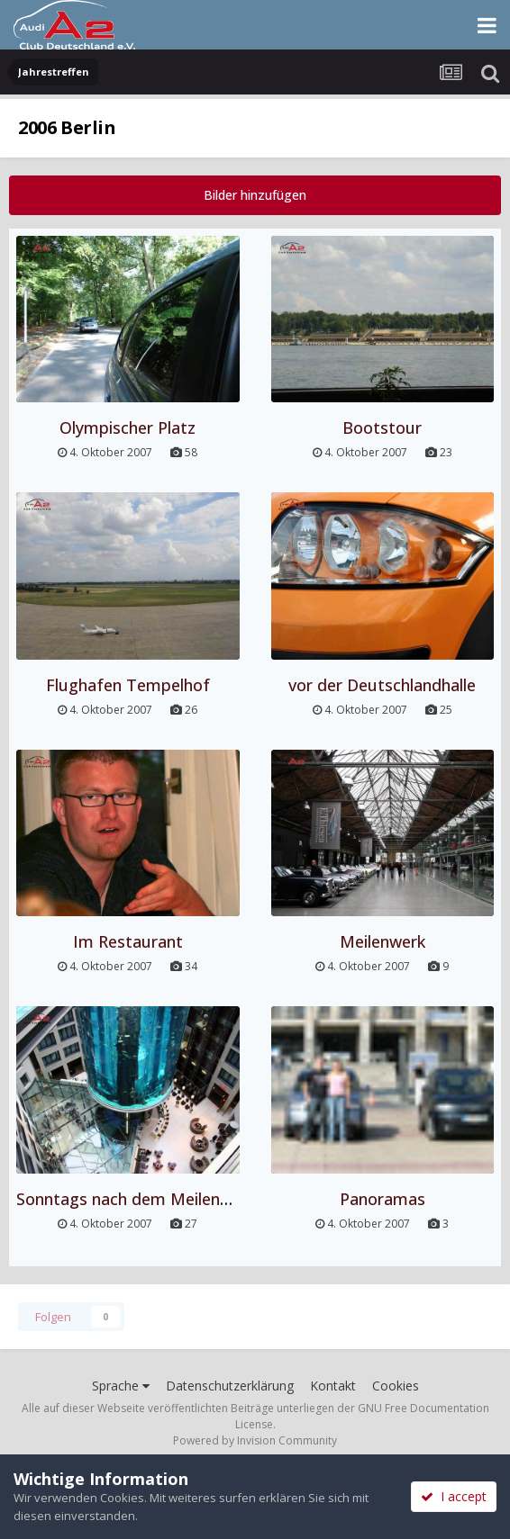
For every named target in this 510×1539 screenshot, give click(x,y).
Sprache (121, 1385)
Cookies (395, 1385)
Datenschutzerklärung (230, 1385)
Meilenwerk (382, 941)
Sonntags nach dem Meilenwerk (136, 1199)
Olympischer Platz (127, 427)
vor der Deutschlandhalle (382, 685)
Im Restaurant (128, 941)
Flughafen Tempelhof (128, 685)
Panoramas (382, 1199)
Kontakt (333, 1385)
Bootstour (382, 427)
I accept (454, 1496)
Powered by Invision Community (255, 1440)
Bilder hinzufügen (255, 194)
